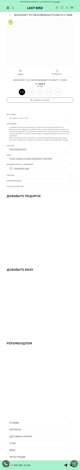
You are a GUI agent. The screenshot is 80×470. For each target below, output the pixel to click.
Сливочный (47, 158)
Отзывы (40, 423)
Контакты (40, 429)
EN (71, 7)
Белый (12, 158)
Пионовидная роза (17, 149)
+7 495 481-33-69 (18, 465)
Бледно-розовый (23, 158)
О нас (40, 443)
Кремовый (36, 158)
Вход (12, 450)
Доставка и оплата (40, 436)
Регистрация (17, 457)
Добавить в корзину (40, 100)
